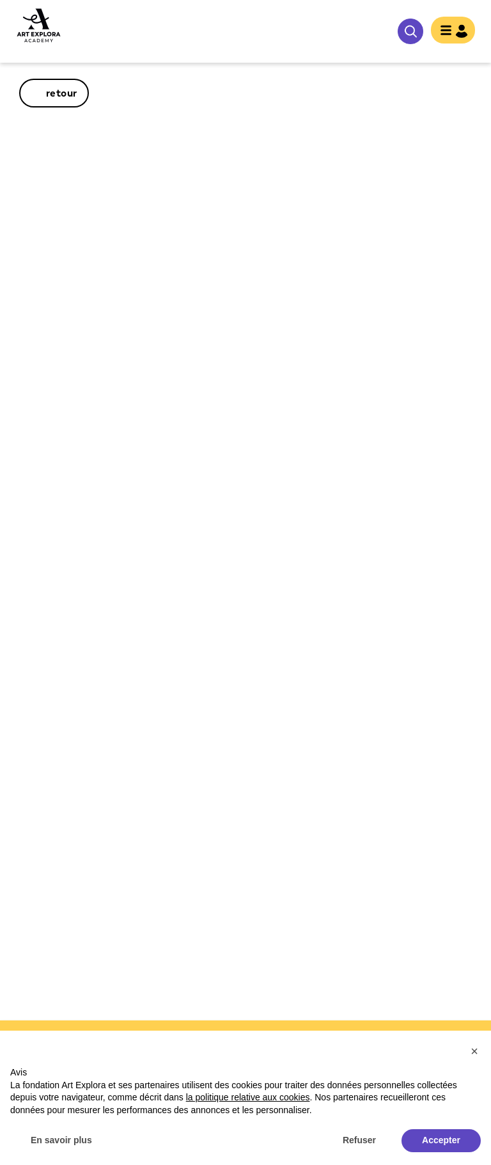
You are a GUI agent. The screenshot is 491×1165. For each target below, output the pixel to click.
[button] (474, 1051)
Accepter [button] (441, 1140)
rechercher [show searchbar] (410, 31)
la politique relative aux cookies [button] (248, 1097)
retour (61, 93)
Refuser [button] (359, 1140)
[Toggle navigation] (453, 31)
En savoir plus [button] (61, 1140)
